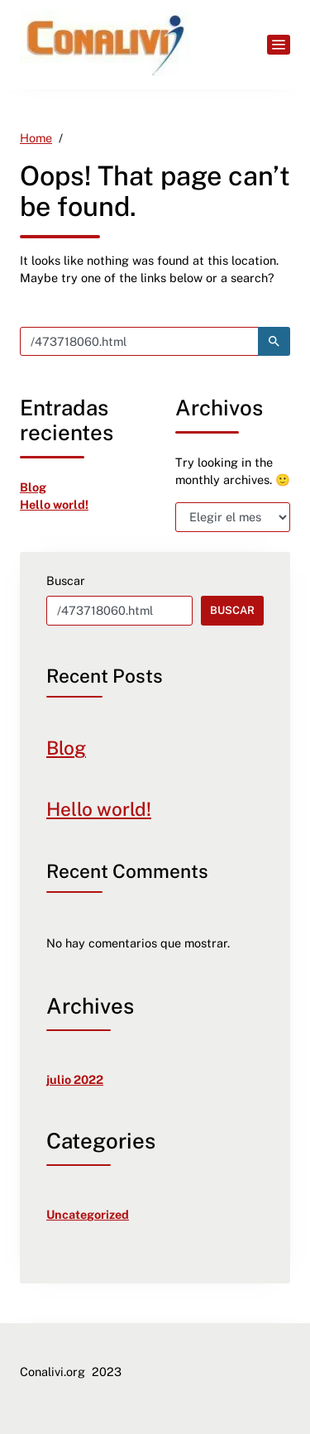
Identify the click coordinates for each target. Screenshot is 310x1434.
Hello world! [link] (54, 504)
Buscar (65, 580)
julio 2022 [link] (74, 1079)
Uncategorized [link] (87, 1214)
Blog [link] (33, 487)
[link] (105, 44)
